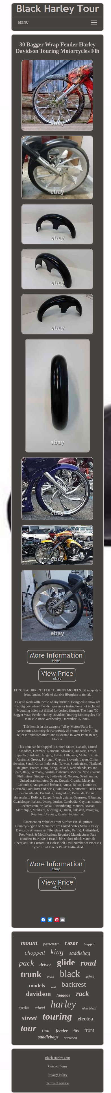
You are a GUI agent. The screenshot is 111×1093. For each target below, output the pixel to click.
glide (66, 962)
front (89, 1030)
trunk (31, 974)
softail (90, 977)
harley (63, 1004)
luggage (63, 995)
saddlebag (79, 953)
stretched (70, 1038)
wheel (40, 1007)
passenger (51, 944)
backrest (74, 984)
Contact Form (57, 1066)
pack (26, 963)
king (57, 952)
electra (85, 1019)
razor (71, 943)
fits (76, 1031)
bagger (89, 944)
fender (62, 1030)
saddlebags (48, 1036)
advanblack (89, 1008)
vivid (50, 977)
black (70, 974)
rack (82, 993)
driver (45, 964)
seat (53, 987)
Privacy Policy (57, 1075)
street (29, 1018)
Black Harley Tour (57, 1058)
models (37, 985)
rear (46, 1030)
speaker (24, 1008)
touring (57, 1016)
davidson (38, 993)
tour (28, 1028)
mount (29, 942)
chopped (35, 952)
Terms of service (57, 1083)
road (88, 962)
